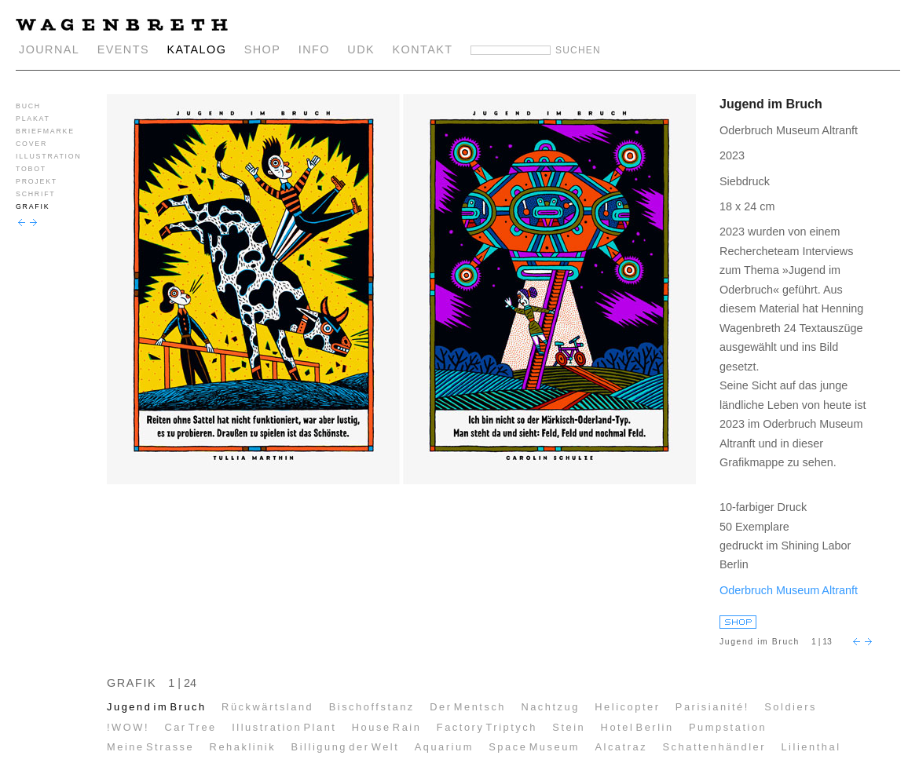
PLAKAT (33, 118)
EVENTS (123, 49)
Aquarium (444, 747)
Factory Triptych (487, 727)
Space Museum (534, 747)
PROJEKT (36, 181)
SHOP (262, 49)
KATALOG (196, 49)
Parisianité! (712, 707)
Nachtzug (550, 707)
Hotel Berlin (637, 727)
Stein (568, 727)
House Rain (387, 727)
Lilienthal (810, 747)
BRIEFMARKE (45, 131)
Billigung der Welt (345, 747)
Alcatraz (621, 747)
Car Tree (190, 727)
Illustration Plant (284, 727)
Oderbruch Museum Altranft (788, 590)
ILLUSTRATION (49, 156)
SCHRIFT (35, 194)
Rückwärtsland (267, 707)
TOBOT (31, 169)
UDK (361, 49)
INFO (314, 49)
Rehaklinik (243, 747)
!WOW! (128, 727)
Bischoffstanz (372, 707)
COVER (31, 144)
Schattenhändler (714, 747)
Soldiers (790, 707)
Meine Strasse (150, 747)
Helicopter (627, 707)
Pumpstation (728, 727)
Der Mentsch (468, 707)
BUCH (28, 106)
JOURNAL (49, 49)
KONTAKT (423, 49)
